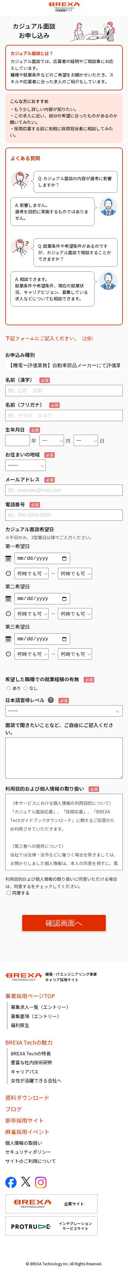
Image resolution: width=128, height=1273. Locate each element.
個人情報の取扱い (23, 1143)
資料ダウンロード (27, 1097)
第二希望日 (17, 586)
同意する (18, 893)
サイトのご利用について (30, 1161)
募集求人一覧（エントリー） (41, 1007)
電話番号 (22, 504)
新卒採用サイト (24, 1120)
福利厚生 (20, 1025)
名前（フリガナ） (32, 404)
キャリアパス (24, 1071)
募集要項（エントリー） (36, 1016)
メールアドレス (30, 479)
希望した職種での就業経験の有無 (49, 679)
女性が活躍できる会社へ (36, 1080)
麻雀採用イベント (27, 1132)
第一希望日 (17, 546)
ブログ (13, 1109)
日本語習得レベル (37, 700)
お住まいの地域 (30, 454)
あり (14, 688)
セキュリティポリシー (28, 1151)
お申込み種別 (20, 354)
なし (31, 688)
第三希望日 (17, 626)
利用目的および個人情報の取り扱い (52, 788)
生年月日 (22, 429)
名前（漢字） (27, 379)
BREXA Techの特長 (31, 1053)
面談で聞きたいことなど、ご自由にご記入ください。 (59, 728)
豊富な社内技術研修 (31, 1062)
